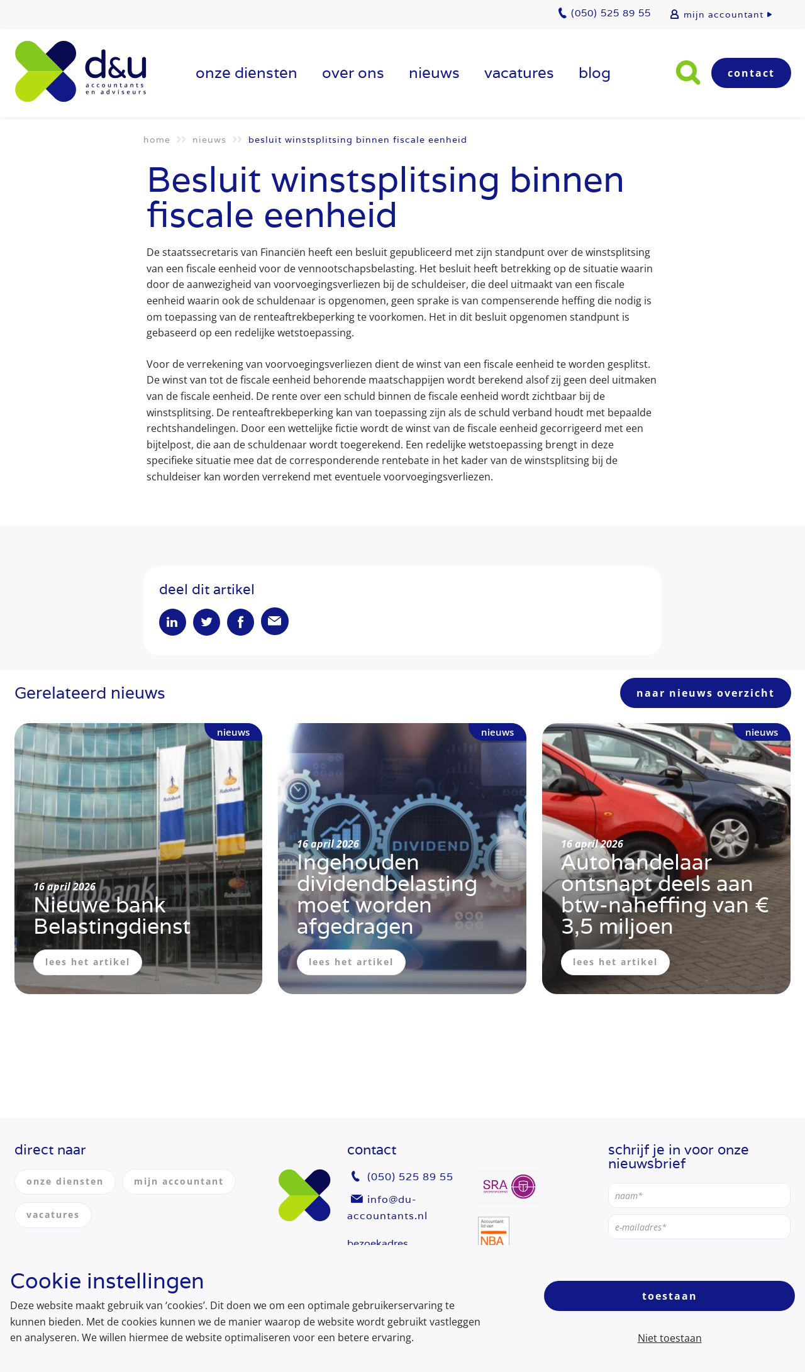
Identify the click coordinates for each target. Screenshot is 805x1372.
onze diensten (246, 72)
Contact (751, 73)
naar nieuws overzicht (705, 695)
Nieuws (434, 72)
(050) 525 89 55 (410, 1177)
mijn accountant (723, 14)
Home (156, 139)
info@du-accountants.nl (387, 1207)
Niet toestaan (670, 1338)
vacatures (519, 72)
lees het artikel (87, 964)
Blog (595, 72)
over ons (353, 72)
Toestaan (669, 1296)
